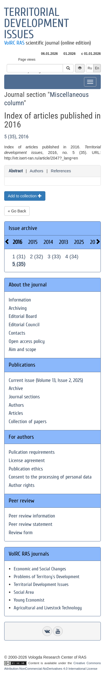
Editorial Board (23, 316)
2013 (63, 242)
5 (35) (18, 264)
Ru (90, 68)
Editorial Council (24, 325)
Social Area (24, 592)
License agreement (27, 460)
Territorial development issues (36, 23)
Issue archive (23, 228)
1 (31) (18, 256)
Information (20, 300)
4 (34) (71, 256)
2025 (79, 242)
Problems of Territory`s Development (47, 576)
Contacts (17, 333)
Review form (20, 533)
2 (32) (36, 256)
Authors (36, 171)
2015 (33, 242)
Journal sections (24, 397)
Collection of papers (27, 421)
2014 (48, 242)
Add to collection (25, 196)
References (61, 171)
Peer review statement (30, 524)
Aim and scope (22, 349)
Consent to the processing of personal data (50, 477)
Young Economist (29, 600)
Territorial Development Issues (41, 584)
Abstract (16, 170)
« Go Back (17, 211)
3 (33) (54, 256)
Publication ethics (26, 469)
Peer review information (32, 516)
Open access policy (27, 341)
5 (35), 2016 (16, 136)
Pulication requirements (32, 452)
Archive (16, 388)
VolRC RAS (14, 43)
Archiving (18, 308)
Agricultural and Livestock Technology (48, 607)
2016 (17, 242)
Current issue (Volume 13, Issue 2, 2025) (46, 380)
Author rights (21, 485)
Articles (16, 413)
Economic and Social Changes (40, 568)
